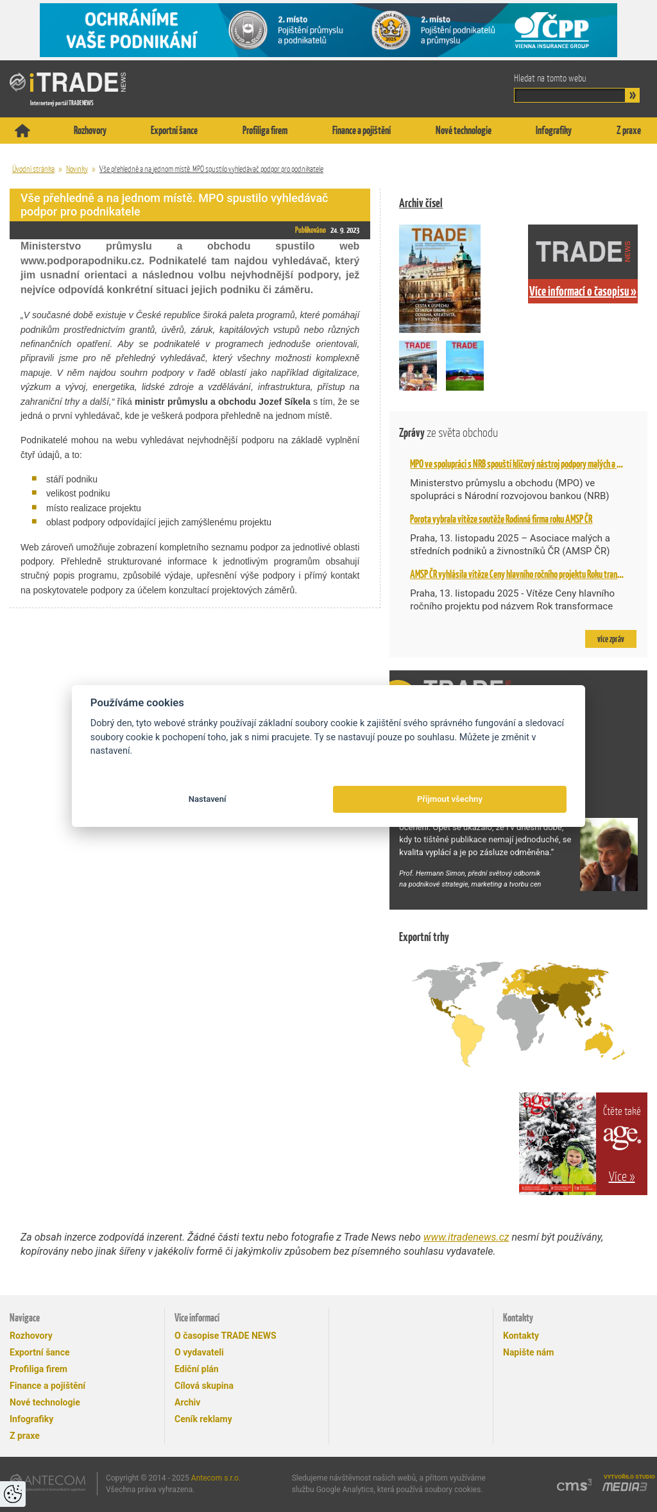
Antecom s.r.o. (216, 1478)
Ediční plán (197, 1369)
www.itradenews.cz (466, 1237)
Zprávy (448, 433)
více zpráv (610, 639)
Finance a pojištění (361, 130)
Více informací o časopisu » (582, 291)
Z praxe (629, 130)
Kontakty (521, 1335)
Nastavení (207, 799)
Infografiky (554, 130)
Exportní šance (174, 130)
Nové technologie (463, 130)
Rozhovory (90, 130)
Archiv (187, 1402)
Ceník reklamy (203, 1419)
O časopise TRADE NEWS (226, 1335)
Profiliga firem (265, 130)
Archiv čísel (421, 203)
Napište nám (528, 1352)
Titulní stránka (22, 130)
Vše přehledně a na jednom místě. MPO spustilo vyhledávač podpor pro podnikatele (211, 169)
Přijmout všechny (449, 799)
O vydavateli (199, 1352)
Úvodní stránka (33, 169)
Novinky (77, 169)
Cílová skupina (204, 1385)
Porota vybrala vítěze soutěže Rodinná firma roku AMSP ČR (501, 519)
